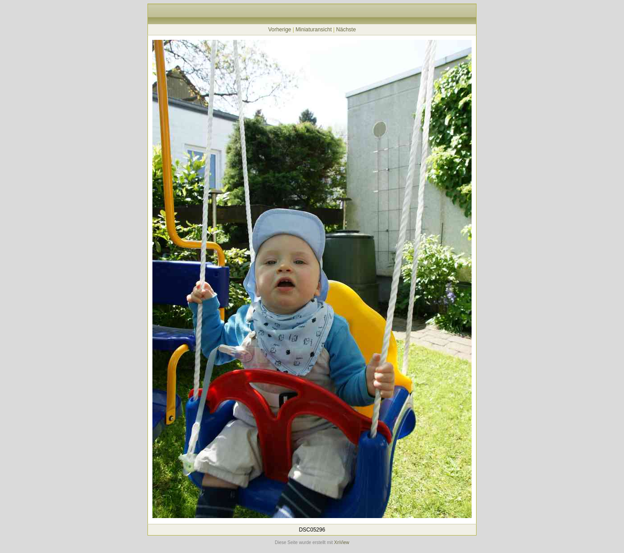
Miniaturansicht (313, 29)
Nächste (346, 29)
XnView (341, 542)
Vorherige (279, 29)
